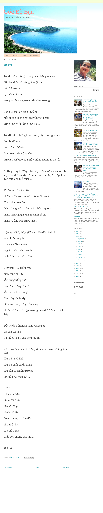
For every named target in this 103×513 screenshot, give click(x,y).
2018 (78, 236)
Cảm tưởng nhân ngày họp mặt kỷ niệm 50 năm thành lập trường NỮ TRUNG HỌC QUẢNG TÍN (90, 116)
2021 (78, 231)
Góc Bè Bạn (19, 11)
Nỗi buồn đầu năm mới (81, 207)
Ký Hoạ (24, 55)
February (81, 257)
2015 (78, 268)
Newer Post (8, 467)
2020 (78, 234)
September (81, 239)
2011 (78, 276)
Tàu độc (79, 251)
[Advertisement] (87, 309)
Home (7, 55)
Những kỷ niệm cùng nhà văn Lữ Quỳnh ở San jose (90, 143)
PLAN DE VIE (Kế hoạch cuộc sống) (85, 155)
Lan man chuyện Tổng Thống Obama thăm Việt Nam (90, 101)
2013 (78, 273)
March (80, 254)
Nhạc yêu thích (34, 55)
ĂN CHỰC (77, 216)
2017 (78, 263)
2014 (78, 271)
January (80, 260)
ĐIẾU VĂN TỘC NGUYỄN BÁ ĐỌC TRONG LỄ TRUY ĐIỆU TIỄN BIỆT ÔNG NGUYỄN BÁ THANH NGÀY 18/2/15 (86, 195)
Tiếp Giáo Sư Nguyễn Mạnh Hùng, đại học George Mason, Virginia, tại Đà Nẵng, (91, 168)
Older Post (66, 467)
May (79, 249)
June (79, 246)
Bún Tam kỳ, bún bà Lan (90, 130)
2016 (78, 266)
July (79, 244)
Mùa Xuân (86, 181)
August (80, 241)
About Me (15, 55)
